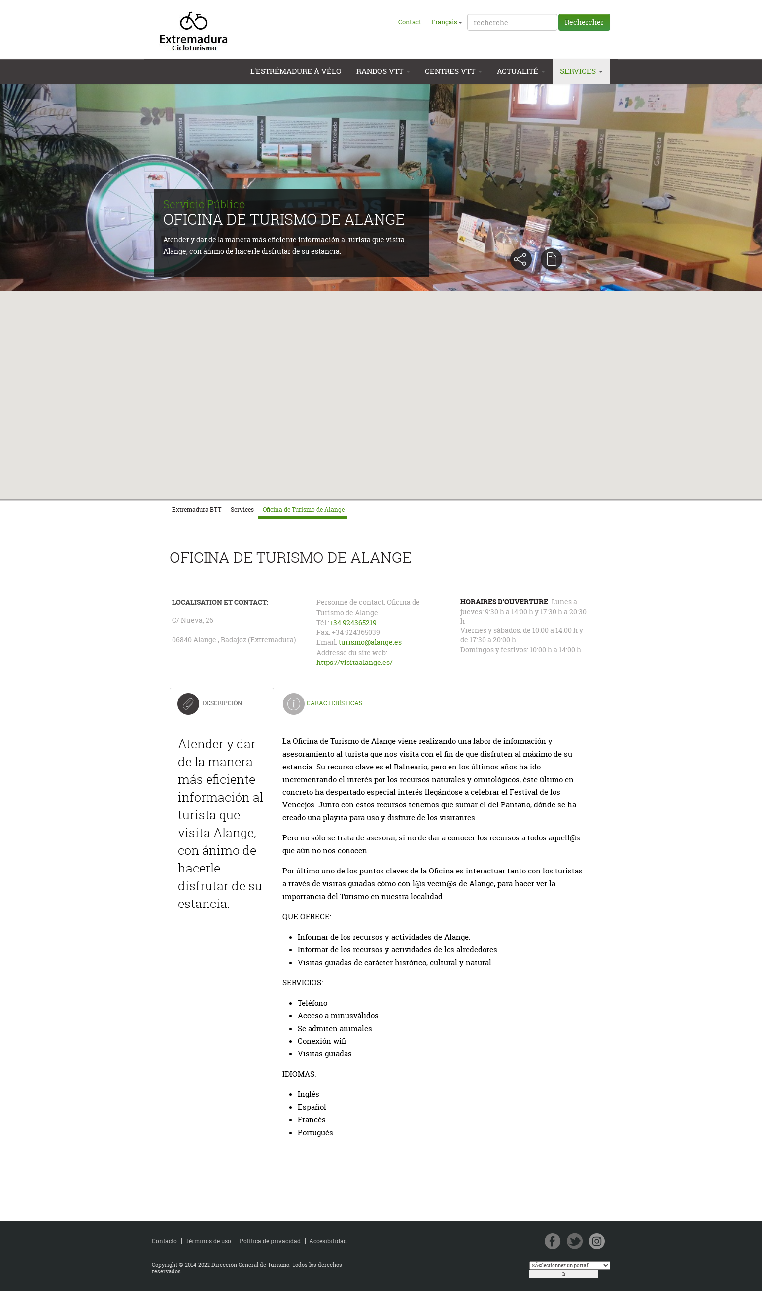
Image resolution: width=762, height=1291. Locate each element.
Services (581, 71)
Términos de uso (208, 1241)
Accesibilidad (328, 1241)
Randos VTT (383, 71)
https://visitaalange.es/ (354, 662)
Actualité (521, 71)
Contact (409, 21)
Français (446, 21)
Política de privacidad (270, 1241)
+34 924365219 (353, 622)
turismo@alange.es (370, 642)
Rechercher (584, 22)
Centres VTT (453, 71)
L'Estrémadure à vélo (296, 71)
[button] (381, 383)
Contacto (164, 1241)
